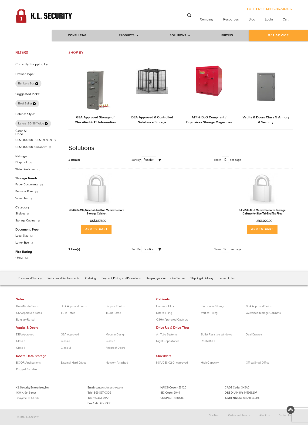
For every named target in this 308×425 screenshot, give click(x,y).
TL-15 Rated (68, 313)
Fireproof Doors (115, 348)
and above (31, 147)
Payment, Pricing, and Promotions (121, 278)
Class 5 (20, 341)
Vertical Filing (209, 313)
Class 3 (65, 341)
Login (269, 19)
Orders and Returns (239, 415)
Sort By (136, 160)
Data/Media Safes (27, 306)
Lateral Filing (164, 313)
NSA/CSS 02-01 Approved (172, 363)
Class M (66, 348)
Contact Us (285, 415)
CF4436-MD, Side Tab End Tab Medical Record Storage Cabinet (96, 211)
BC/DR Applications (28, 363)
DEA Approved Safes (73, 306)
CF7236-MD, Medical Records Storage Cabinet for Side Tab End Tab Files (262, 211)
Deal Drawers (254, 334)
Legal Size (21, 236)
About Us (264, 415)
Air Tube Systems (166, 334)
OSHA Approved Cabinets (172, 319)
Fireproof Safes (115, 306)
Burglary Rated (25, 319)
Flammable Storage (213, 306)
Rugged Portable (26, 369)
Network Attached (117, 363)
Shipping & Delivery (201, 278)
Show (217, 160)
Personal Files (24, 191)
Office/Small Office (257, 363)
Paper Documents (26, 184)
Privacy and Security (30, 278)
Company (206, 19)
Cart (285, 19)
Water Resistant (25, 169)
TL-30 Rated (113, 313)
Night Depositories (167, 341)
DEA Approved (25, 334)
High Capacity (209, 363)
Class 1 (20, 348)
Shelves (20, 213)
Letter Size (22, 242)
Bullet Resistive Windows (216, 334)
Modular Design (115, 334)
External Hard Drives (73, 363)
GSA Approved (70, 334)
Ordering (90, 278)
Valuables (21, 198)
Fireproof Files (165, 306)
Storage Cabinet (25, 220)
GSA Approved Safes (29, 313)
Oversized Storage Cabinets (263, 313)
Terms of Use (226, 278)
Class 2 (110, 341)
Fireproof (21, 162)
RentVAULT (208, 341)
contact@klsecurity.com (109, 387)
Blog (252, 19)
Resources (231, 19)
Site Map (214, 415)
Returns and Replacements (63, 278)
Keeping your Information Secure (165, 278)
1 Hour (19, 258)
